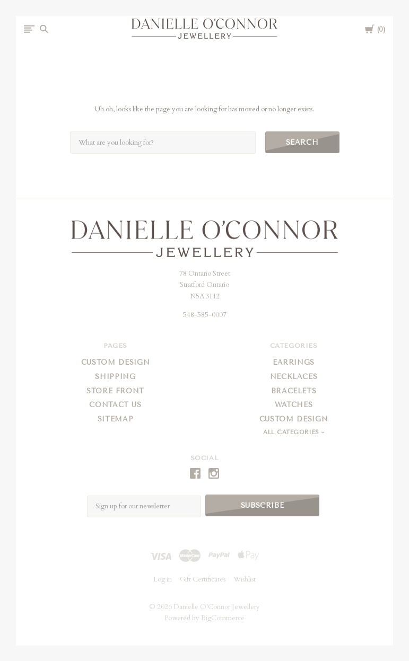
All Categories (292, 432)
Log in (162, 579)
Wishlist (244, 579)
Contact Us (115, 405)
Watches (294, 405)
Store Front (115, 391)
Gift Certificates (202, 579)
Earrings (294, 362)
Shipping (115, 377)
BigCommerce (223, 617)
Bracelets (294, 391)
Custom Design (115, 362)
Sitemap (116, 419)
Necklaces (294, 377)
